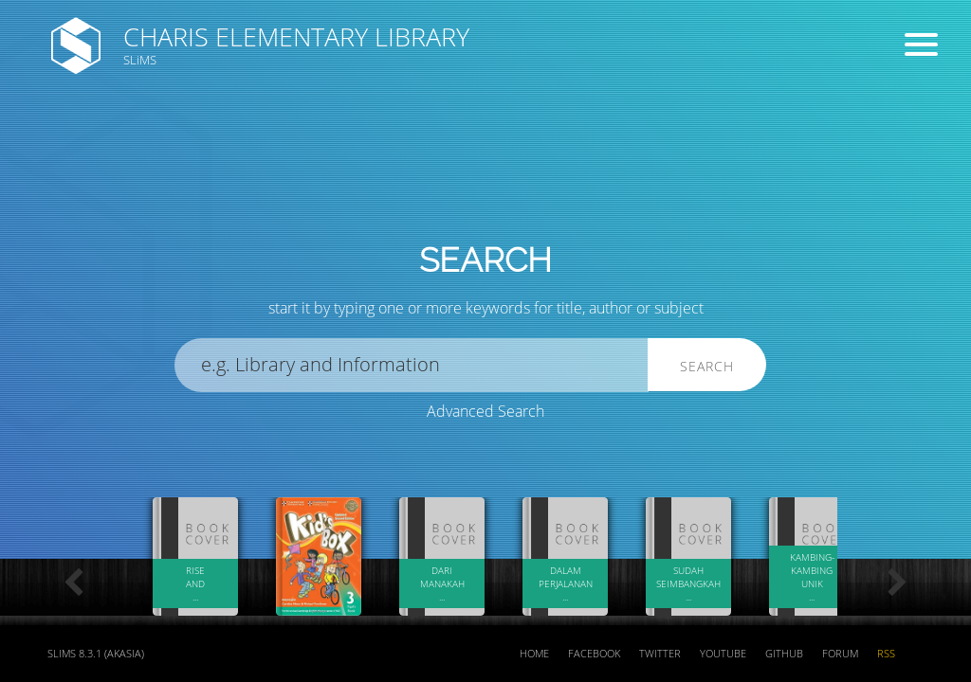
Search (707, 366)
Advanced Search (485, 411)
